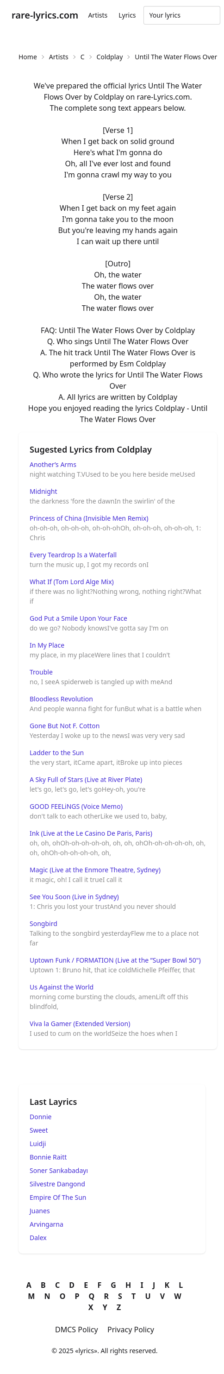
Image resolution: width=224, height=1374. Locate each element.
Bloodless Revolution (61, 698)
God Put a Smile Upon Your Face (78, 618)
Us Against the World (61, 987)
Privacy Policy (130, 1329)
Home (28, 56)
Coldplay (110, 56)
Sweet (39, 1130)
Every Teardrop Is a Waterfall (73, 554)
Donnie (41, 1116)
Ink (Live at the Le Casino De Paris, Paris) (91, 833)
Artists (97, 15)
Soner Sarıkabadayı (59, 1170)
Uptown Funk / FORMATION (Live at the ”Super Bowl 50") (115, 960)
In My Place (47, 645)
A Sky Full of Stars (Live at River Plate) (86, 779)
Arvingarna (46, 1224)
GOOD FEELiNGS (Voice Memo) (76, 806)
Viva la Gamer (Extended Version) (80, 1023)
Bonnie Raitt (48, 1157)
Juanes (40, 1210)
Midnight (43, 491)
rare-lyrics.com (45, 15)
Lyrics (127, 15)
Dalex (38, 1237)
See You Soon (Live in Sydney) (74, 896)
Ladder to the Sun (57, 752)
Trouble (41, 672)
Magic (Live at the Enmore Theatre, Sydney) (95, 869)
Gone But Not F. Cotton (65, 725)
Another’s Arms (53, 464)
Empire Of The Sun (58, 1197)
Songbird (43, 923)
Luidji (38, 1143)
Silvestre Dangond (57, 1183)
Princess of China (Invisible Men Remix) (89, 518)
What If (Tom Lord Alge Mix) (72, 581)
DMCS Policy (76, 1329)
